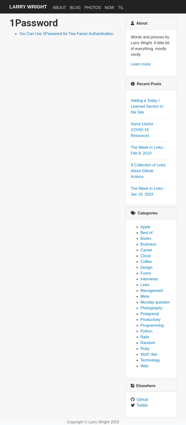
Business (148, 244)
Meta (144, 296)
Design (146, 267)
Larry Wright (28, 6)
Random (147, 343)
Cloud (145, 256)
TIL (121, 8)
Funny (145, 273)
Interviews (149, 279)
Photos (93, 8)
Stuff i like (148, 354)
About (59, 8)
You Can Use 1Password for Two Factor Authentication (66, 34)
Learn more (141, 64)
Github (142, 399)
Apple (145, 227)
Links (144, 285)
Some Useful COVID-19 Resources (142, 130)
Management (151, 291)
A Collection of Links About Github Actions (148, 171)
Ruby (144, 349)
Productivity (150, 320)
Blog (75, 8)
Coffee (146, 262)
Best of (146, 233)
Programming (152, 325)
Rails (144, 337)
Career (146, 250)
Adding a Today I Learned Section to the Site (147, 106)
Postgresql (149, 314)
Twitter (142, 405)
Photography (151, 308)
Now (109, 8)
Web (144, 366)
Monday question (155, 302)
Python (146, 331)
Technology (150, 360)
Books (145, 238)
